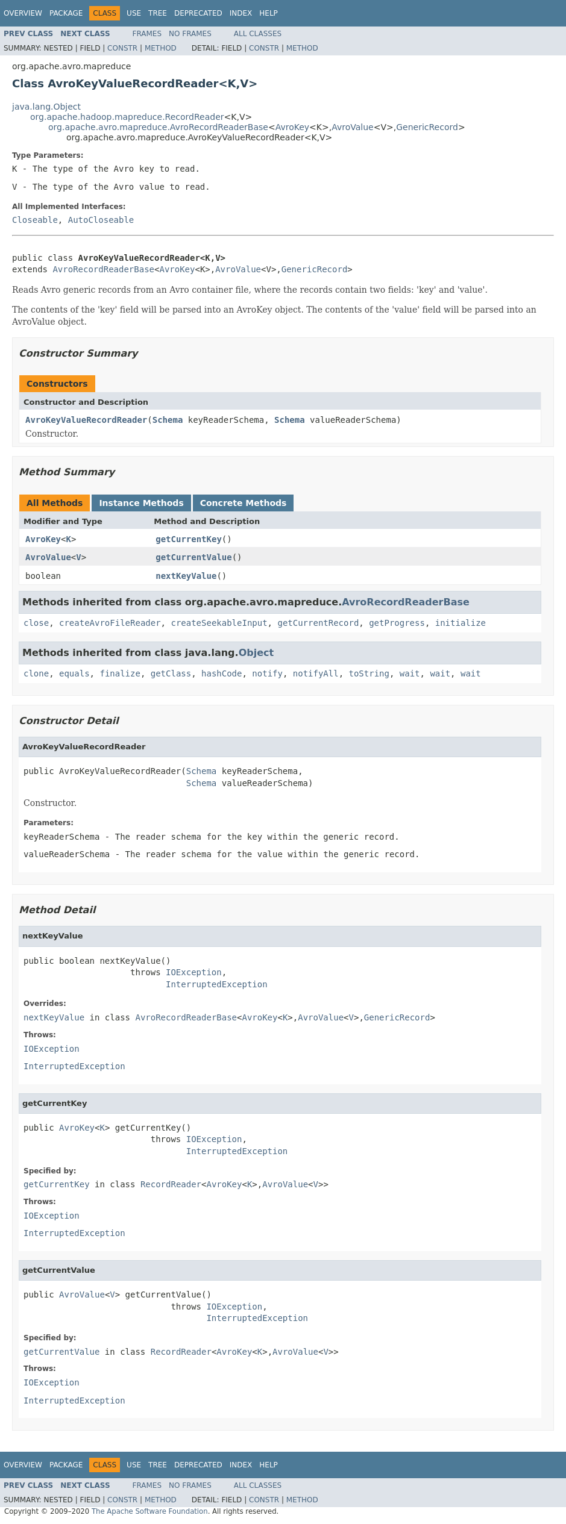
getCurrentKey (189, 539)
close (36, 623)
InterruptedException (217, 984)
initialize (460, 623)
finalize (119, 673)
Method (161, 48)
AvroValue (353, 127)
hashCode (221, 673)
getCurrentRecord (318, 623)
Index (241, 13)
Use (134, 13)
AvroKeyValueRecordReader (86, 420)
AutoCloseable (101, 220)
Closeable (35, 220)
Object (256, 652)
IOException (194, 972)
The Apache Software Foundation (150, 1511)
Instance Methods (141, 503)
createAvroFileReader (110, 623)
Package (66, 13)
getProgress (397, 623)
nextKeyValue (186, 576)
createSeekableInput (219, 623)
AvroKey (292, 127)
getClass (171, 673)
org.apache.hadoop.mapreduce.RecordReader (127, 117)
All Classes (257, 34)
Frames (147, 34)
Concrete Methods (243, 503)
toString (369, 673)
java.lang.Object (46, 106)
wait (410, 673)
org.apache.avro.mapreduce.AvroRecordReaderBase (158, 127)
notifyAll (316, 673)
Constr (122, 48)
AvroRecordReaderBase (103, 269)
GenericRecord (427, 127)
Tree (157, 13)
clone (36, 673)
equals (74, 673)
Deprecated (198, 13)
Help (268, 13)
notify (267, 673)
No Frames (190, 34)
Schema (168, 420)
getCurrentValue (193, 557)
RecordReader (170, 1184)
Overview (23, 13)
